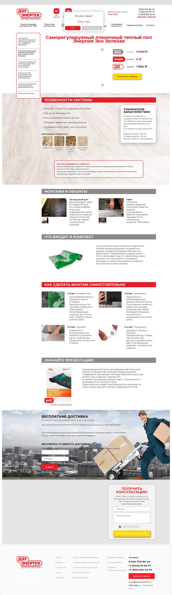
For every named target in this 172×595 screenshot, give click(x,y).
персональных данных (53, 472)
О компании (60, 567)
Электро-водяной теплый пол (86, 562)
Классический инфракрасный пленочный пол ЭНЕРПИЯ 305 (25, 75)
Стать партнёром (114, 562)
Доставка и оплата (115, 557)
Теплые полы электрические (86, 557)
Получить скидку (127, 76)
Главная (58, 557)
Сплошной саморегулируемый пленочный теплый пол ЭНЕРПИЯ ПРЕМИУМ (27, 41)
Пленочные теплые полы (49, 25)
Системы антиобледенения (85, 567)
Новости (59, 562)
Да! (72, 28)
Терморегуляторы (135, 25)
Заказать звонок (146, 17)
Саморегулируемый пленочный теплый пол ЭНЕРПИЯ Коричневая (27, 64)
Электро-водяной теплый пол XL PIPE (28, 25)
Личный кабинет (80, 578)
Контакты (150, 25)
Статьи (58, 572)
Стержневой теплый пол (116, 25)
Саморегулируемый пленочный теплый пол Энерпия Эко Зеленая (27, 53)
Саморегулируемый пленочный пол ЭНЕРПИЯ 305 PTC (27, 85)
